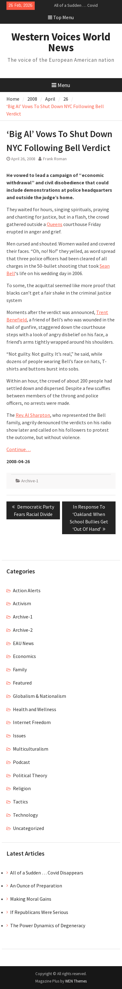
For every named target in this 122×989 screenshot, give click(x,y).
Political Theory (30, 775)
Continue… (18, 449)
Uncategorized (28, 828)
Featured (22, 683)
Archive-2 (23, 630)
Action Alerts (27, 590)
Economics (24, 656)
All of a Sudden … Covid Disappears (46, 873)
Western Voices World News (61, 42)
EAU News (23, 643)
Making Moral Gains (30, 899)
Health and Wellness (34, 709)
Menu (61, 85)
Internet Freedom (32, 722)
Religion (22, 788)
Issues (19, 735)
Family (20, 669)
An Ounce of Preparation (36, 885)
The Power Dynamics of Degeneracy (47, 925)
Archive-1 (29, 481)
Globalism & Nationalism (39, 696)
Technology (25, 815)
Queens (54, 224)
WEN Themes (76, 981)
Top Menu (61, 17)
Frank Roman (55, 158)
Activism (22, 603)
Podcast (21, 762)
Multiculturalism (30, 749)
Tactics (20, 801)
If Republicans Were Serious (39, 912)
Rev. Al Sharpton (33, 415)
